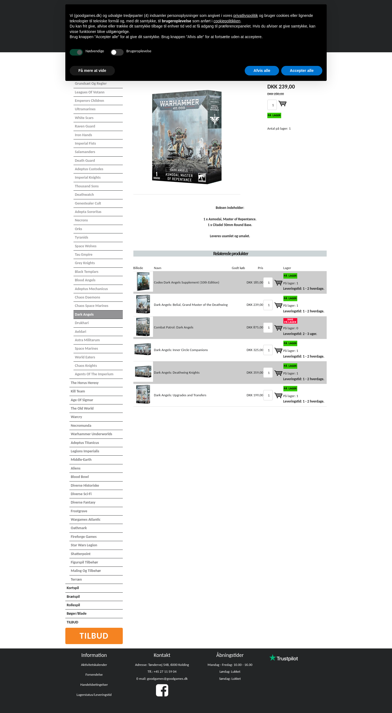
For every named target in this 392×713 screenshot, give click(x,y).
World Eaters (85, 357)
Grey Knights (85, 263)
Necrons (81, 220)
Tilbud (94, 635)
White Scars (84, 117)
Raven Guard (85, 126)
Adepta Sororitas (88, 211)
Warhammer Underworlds (91, 434)
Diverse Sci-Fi (81, 494)
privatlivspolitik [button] (245, 15)
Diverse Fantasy (83, 502)
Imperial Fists (85, 143)
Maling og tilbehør (86, 570)
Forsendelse (94, 674)
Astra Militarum (87, 340)
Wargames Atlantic (85, 519)
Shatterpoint (81, 553)
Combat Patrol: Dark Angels (173, 327)
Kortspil (73, 588)
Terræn (76, 579)
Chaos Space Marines (91, 305)
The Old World (82, 408)
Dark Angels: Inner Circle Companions (181, 350)
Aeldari (80, 331)
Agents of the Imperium (94, 374)
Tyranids (81, 237)
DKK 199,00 (255, 395)
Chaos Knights (86, 365)
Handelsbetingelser (94, 684)
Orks (78, 229)
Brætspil (73, 596)
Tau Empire (84, 254)
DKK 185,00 (255, 282)
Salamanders (85, 152)
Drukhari (82, 323)
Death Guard (85, 160)
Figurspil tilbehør (84, 562)
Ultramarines (85, 109)
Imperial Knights (88, 177)
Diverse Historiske (85, 485)
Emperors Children (89, 100)
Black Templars (86, 271)
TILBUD (72, 622)
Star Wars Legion (84, 545)
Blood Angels (85, 280)
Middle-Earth (81, 459)
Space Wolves (85, 246)
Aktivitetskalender (94, 665)
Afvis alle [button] (261, 70)
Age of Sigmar (82, 400)
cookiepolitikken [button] (226, 21)
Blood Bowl (80, 476)
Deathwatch (84, 194)
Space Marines (86, 348)
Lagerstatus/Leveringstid (94, 695)
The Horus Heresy (85, 382)
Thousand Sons (87, 186)
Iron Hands (83, 135)
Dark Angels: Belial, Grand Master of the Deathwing (191, 305)
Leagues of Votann (90, 92)
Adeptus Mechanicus (91, 289)
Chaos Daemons (87, 297)
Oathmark (79, 528)
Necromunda (81, 425)
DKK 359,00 (255, 372)
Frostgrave (79, 511)
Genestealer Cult (88, 203)
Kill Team (78, 391)
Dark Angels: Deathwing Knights (177, 372)
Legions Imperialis (85, 451)
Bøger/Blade (77, 613)
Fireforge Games (84, 536)
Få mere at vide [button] (92, 70)
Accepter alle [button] (302, 70)
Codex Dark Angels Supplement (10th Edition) (186, 282)
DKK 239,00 (255, 305)
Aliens (76, 468)
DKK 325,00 (255, 350)
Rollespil (73, 605)
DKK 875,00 (255, 327)
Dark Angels (84, 314)
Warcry (76, 417)
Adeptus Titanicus (85, 442)
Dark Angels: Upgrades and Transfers (180, 395)
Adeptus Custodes (89, 169)
